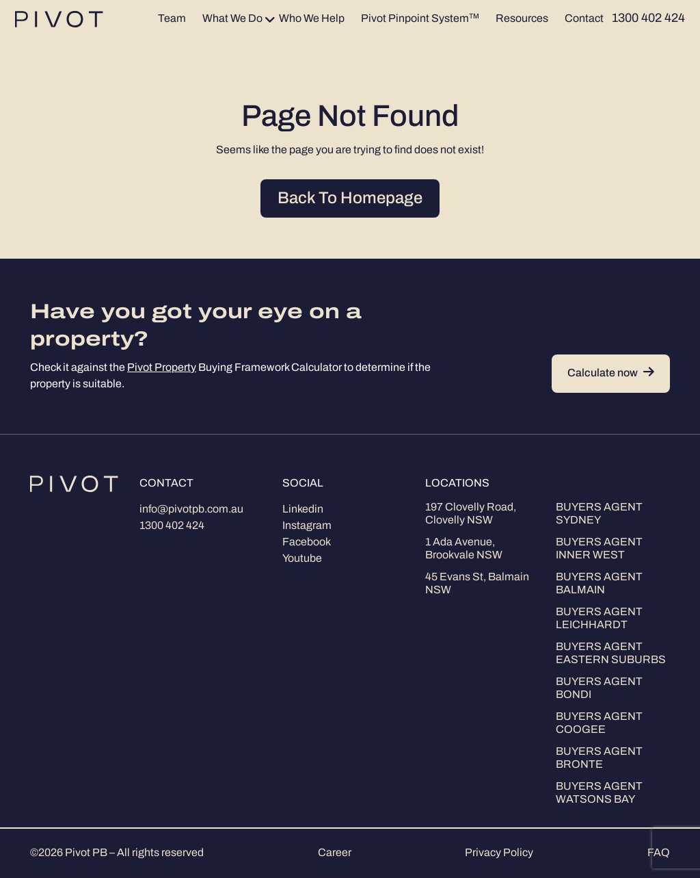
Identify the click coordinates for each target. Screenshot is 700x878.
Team (172, 19)
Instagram (307, 526)
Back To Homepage (350, 199)
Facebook (306, 542)
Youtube (302, 559)
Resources (522, 19)
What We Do (232, 19)
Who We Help (312, 19)
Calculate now (610, 373)
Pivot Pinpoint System (420, 19)
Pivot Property (161, 368)
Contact (584, 19)
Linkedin (302, 509)
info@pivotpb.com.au (191, 509)
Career (334, 853)
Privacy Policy (499, 853)
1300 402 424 (171, 526)
